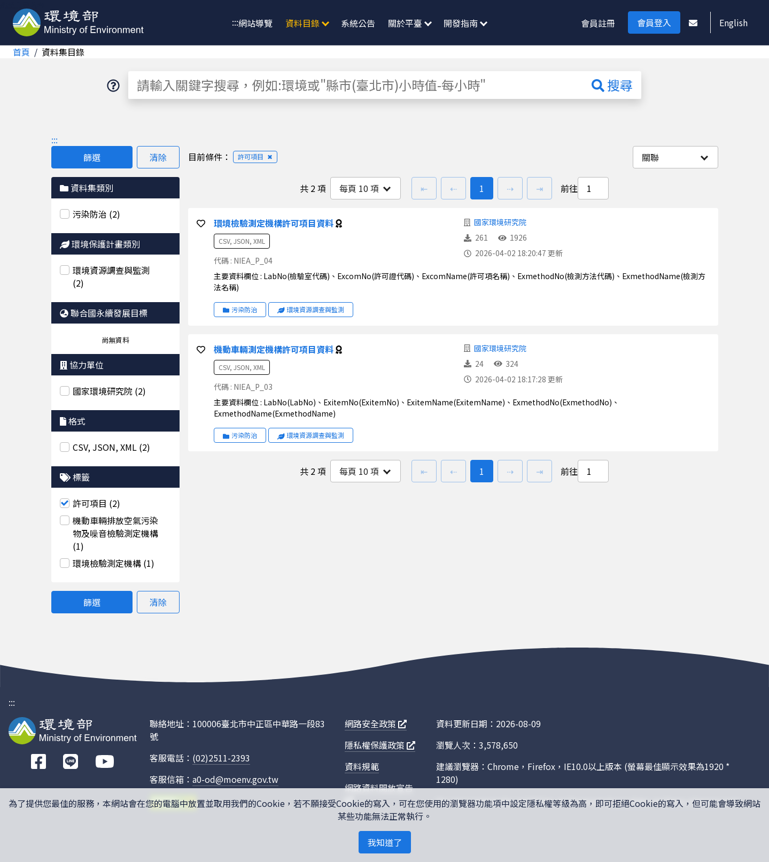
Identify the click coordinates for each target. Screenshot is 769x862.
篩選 (91, 157)
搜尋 (612, 84)
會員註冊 (598, 23)
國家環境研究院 (500, 222)
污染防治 (240, 309)
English (733, 22)
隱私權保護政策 (380, 744)
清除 (158, 157)
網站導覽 (255, 23)
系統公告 (358, 23)
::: (235, 22)
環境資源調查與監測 (311, 309)
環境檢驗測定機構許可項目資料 (275, 223)
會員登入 (654, 22)
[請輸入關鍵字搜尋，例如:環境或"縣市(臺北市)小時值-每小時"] (355, 85)
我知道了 (385, 842)
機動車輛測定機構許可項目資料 (275, 349)
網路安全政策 (376, 723)
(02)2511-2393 (221, 757)
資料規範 (362, 766)
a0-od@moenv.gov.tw (235, 779)
